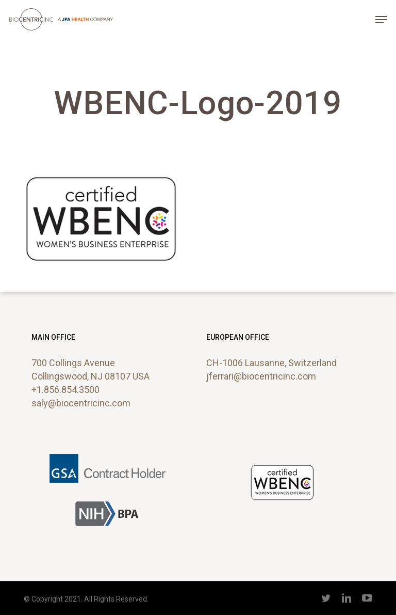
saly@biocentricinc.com (80, 403)
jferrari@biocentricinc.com (261, 376)
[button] (381, 19)
